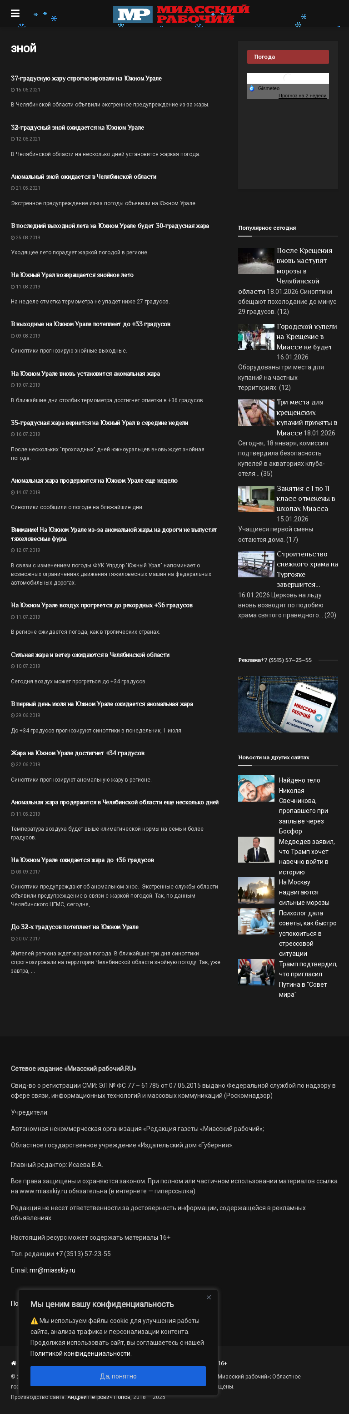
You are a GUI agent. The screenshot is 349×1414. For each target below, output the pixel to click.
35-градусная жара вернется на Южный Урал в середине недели (99, 422)
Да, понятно (118, 1376)
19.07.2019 (25, 385)
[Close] (208, 1297)
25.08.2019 (25, 237)
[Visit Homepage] (181, 14)
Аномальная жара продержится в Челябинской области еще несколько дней (115, 802)
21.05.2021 (25, 188)
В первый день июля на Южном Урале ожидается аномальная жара (102, 703)
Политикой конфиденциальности (80, 1353)
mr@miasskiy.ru (51, 1270)
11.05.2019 (25, 814)
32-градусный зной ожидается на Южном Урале (77, 127)
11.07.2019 (25, 617)
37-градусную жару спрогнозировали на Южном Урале (86, 78)
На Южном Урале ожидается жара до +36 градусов (82, 860)
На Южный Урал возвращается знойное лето (72, 274)
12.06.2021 (25, 138)
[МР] (288, 703)
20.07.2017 (25, 938)
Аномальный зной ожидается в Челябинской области (83, 176)
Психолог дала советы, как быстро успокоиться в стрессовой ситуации (308, 933)
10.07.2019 (25, 666)
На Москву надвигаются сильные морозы (304, 892)
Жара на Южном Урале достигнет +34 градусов (77, 753)
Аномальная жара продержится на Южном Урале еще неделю (94, 480)
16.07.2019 (25, 434)
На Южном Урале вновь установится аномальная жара (85, 373)
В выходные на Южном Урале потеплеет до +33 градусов (90, 324)
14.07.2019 (25, 492)
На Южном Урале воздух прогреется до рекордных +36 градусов (102, 605)
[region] (118, 1342)
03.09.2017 (25, 871)
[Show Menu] (15, 13)
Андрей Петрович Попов (98, 1397)
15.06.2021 (25, 89)
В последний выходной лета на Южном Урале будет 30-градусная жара (110, 225)
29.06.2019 (25, 715)
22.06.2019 (25, 764)
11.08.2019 (25, 286)
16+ (222, 1363)
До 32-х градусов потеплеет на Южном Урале (75, 926)
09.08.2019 (25, 335)
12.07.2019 (25, 550)
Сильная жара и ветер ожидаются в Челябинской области (90, 654)
